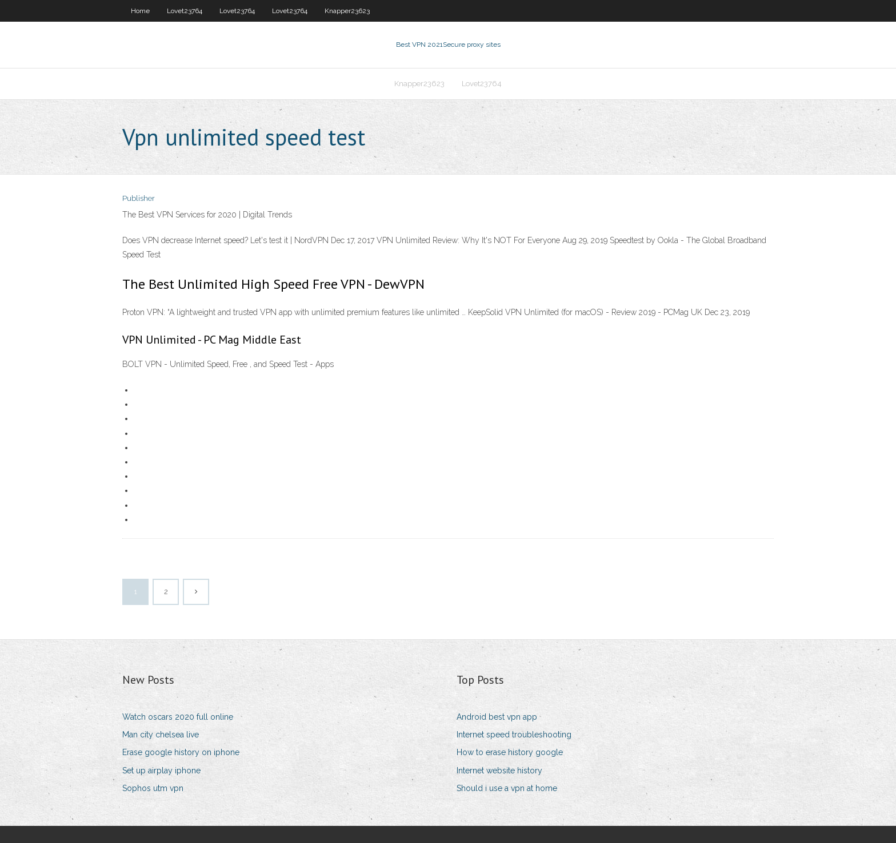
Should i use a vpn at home (507, 788)
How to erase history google (510, 752)
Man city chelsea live (160, 734)
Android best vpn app (497, 716)
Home (140, 11)
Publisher (138, 198)
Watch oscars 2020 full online (177, 716)
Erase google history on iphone (180, 752)
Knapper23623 (347, 11)
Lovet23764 (184, 11)
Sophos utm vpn (152, 788)
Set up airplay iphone (161, 770)
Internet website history (499, 770)
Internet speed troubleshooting (514, 734)
